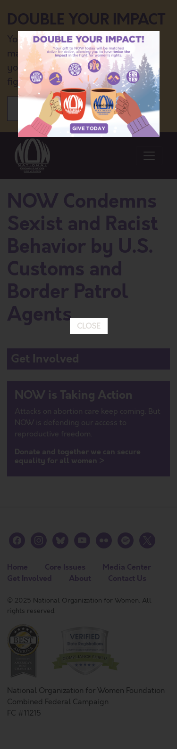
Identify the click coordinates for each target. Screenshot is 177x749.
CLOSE (89, 321)
